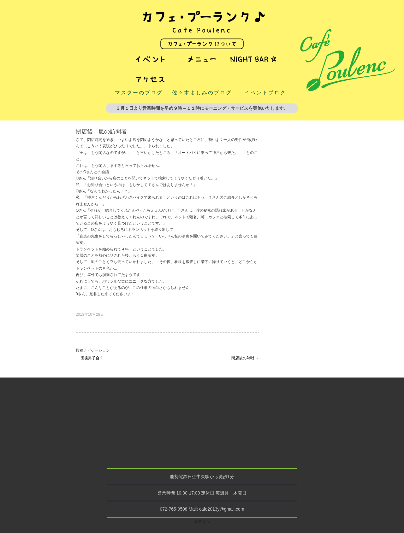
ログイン (202, 521)
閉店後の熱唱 (245, 358)
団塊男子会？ (89, 358)
